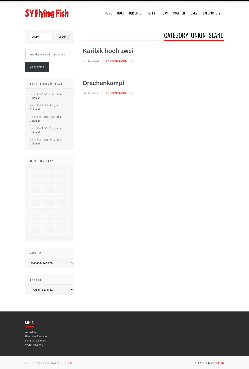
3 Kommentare (116, 92)
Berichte (135, 13)
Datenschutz (211, 13)
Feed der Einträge (36, 336)
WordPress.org (34, 344)
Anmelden (31, 332)
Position (179, 13)
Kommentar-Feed (35, 340)
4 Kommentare (116, 60)
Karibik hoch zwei (108, 51)
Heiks (164, 13)
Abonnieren (37, 67)
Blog (120, 13)
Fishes (151, 13)
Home (108, 13)
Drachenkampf (103, 83)
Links (193, 13)
